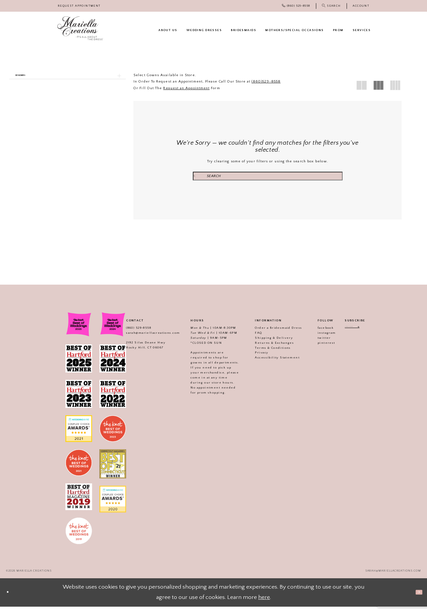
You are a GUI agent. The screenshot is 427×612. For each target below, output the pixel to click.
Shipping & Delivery (267, 342)
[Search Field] (267, 176)
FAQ (251, 337)
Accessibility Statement (270, 362)
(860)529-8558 (266, 82)
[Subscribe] (368, 333)
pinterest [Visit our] (319, 347)
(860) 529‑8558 (131, 332)
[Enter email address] (354, 333)
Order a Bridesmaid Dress (271, 332)
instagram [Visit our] (319, 337)
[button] (361, 6)
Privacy (254, 357)
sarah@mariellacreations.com (145, 337)
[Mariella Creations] (80, 28)
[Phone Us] (296, 6)
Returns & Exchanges (267, 347)
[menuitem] (79, 6)
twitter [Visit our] (317, 342)
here (264, 602)
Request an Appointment (186, 88)
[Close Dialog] (12, 598)
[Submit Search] (224, 176)
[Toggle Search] (331, 6)
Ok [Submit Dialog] (414, 597)
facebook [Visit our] (318, 332)
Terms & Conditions (266, 352)
